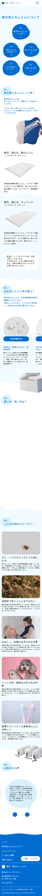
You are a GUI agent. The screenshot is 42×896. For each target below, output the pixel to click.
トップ (4, 842)
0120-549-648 (7, 883)
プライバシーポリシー (8, 889)
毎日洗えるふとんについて (12, 846)
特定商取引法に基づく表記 (25, 889)
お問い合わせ (7, 860)
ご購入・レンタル (31, 858)
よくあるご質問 (8, 855)
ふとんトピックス (9, 851)
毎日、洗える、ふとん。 (12, 3)
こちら (28, 263)
